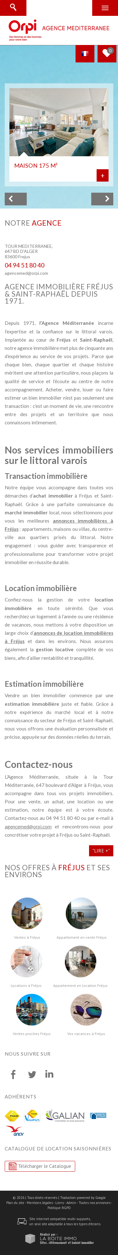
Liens (59, 1202)
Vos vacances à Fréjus (86, 1034)
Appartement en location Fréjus (80, 986)
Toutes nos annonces (94, 1202)
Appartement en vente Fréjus (82, 937)
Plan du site (15, 1202)
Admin (71, 1202)
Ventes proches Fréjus (32, 1034)
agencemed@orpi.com (26, 273)
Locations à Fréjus (26, 986)
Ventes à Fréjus (27, 937)
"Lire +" (101, 850)
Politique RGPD (59, 1208)
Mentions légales (40, 1202)
